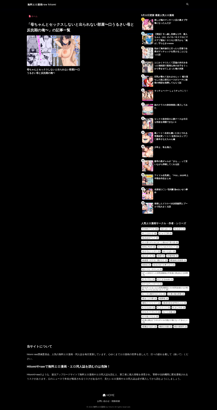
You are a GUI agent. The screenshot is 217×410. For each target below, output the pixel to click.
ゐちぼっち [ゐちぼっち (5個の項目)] (149, 256)
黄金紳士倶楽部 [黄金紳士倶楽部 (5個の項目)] (178, 260)
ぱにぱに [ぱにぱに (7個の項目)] (166, 229)
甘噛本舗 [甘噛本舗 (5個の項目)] (173, 256)
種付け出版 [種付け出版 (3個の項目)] (166, 327)
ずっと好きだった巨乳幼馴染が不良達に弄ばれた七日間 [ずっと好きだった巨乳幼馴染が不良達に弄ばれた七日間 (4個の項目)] (165, 274)
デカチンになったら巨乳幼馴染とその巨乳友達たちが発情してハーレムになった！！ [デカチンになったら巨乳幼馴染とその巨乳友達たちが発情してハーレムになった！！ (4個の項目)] (165, 289)
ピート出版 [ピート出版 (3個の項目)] (169, 312)
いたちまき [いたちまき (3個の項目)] (149, 308)
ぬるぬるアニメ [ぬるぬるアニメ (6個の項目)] (150, 238)
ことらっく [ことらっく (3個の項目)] (164, 308)
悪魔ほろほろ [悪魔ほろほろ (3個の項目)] (150, 327)
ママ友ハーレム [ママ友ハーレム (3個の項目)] (150, 317)
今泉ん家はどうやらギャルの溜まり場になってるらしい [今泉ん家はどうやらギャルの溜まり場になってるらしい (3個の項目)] (165, 321)
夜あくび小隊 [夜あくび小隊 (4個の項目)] (150, 299)
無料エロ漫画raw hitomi (45, 4)
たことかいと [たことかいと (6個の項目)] (150, 234)
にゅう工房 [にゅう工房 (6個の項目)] (166, 234)
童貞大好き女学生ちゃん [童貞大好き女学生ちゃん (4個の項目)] (174, 303)
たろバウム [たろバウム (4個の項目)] (149, 280)
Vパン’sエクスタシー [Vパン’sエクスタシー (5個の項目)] (168, 247)
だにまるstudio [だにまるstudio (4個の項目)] (165, 280)
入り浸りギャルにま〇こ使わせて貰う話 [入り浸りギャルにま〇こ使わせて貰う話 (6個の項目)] (160, 242)
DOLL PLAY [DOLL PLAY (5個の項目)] (149, 247)
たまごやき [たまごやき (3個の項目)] (179, 308)
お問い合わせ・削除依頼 (108, 401)
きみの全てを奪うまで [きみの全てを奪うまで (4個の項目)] (164, 265)
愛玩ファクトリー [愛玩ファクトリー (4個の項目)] (151, 303)
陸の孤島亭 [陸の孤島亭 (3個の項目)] (181, 327)
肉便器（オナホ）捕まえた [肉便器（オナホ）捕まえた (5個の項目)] (155, 260)
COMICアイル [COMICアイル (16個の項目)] (150, 229)
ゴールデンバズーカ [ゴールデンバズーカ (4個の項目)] (152, 284)
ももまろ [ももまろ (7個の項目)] (180, 229)
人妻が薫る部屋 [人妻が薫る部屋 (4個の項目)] (176, 294)
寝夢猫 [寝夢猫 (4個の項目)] (164, 299)
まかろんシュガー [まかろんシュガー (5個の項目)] (151, 251)
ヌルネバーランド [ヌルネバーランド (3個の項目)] (151, 312)
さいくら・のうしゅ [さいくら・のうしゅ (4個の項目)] (152, 269)
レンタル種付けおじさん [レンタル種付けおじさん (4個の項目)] (154, 294)
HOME (108, 395)
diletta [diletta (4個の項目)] (147, 265)
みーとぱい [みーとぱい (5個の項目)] (169, 251)
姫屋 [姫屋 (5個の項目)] (161, 256)
